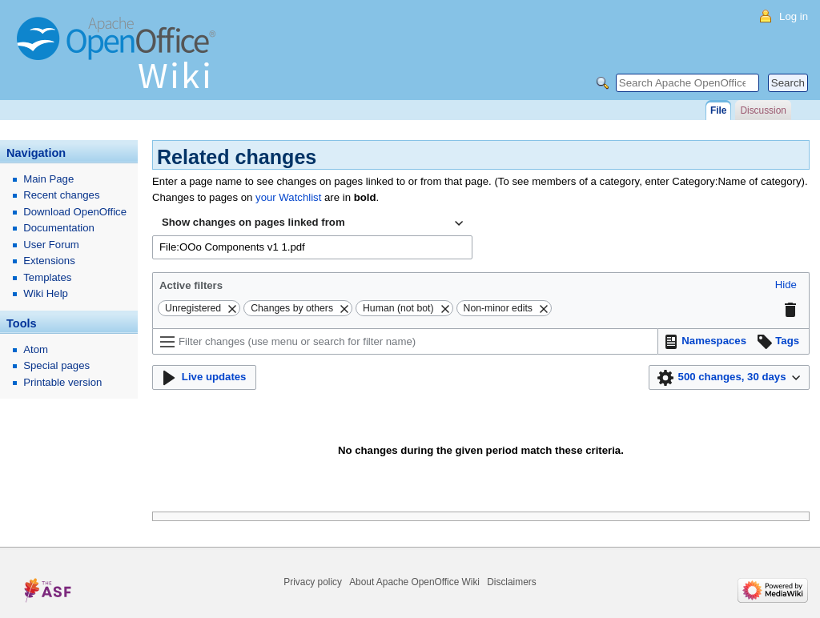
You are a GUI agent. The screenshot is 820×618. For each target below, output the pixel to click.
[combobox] (312, 223)
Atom (35, 349)
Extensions (49, 261)
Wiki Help (45, 293)
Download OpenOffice (75, 212)
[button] (786, 285)
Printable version (62, 382)
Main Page (48, 179)
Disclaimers (511, 582)
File (718, 110)
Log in (793, 16)
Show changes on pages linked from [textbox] (253, 222)
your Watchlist (288, 197)
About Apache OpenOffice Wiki (414, 582)
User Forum (51, 245)
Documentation (58, 228)
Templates (47, 277)
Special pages (56, 365)
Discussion (763, 110)
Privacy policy (312, 582)
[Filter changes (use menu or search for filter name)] (405, 341)
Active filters (191, 285)
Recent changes (61, 195)
